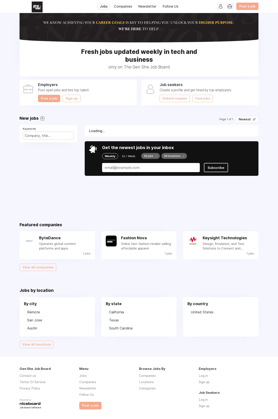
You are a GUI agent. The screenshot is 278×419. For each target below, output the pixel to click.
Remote (33, 312)
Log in (203, 376)
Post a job (247, 6)
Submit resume (174, 98)
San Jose (34, 320)
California (116, 312)
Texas (114, 320)
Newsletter (147, 6)
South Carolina (120, 328)
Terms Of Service (33, 382)
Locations (146, 382)
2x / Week (128, 156)
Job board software (30, 408)
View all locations (36, 344)
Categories (147, 388)
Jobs (104, 6)
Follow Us (170, 6)
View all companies (37, 267)
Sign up (72, 98)
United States (202, 312)
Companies (123, 6)
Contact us (28, 376)
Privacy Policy (30, 388)
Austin (32, 328)
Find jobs (202, 98)
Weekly (110, 156)
